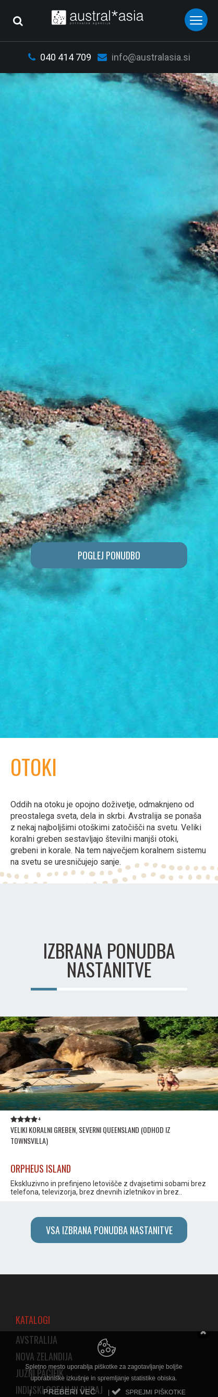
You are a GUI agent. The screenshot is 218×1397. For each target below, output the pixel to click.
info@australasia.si (144, 57)
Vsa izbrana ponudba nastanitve (109, 1230)
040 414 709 (59, 57)
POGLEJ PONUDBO (109, 555)
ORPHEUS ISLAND (40, 1168)
